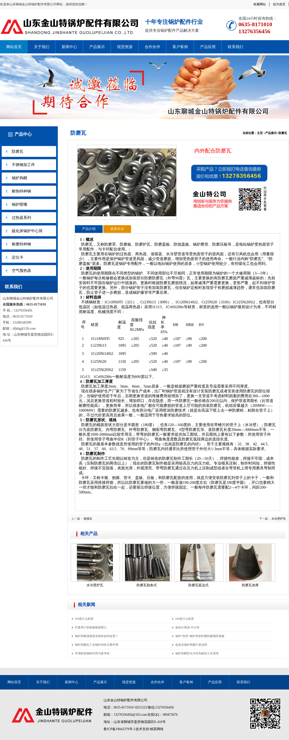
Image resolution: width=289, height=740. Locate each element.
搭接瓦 (88, 518)
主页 (260, 133)
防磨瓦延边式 (198, 585)
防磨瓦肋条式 (147, 585)
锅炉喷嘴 (19, 204)
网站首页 (14, 47)
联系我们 (235, 47)
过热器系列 (21, 218)
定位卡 (17, 257)
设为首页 (279, 4)
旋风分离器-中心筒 (187, 627)
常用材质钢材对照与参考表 (92, 653)
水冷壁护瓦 (278, 518)
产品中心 (23, 134)
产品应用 (208, 47)
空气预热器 (21, 270)
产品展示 (97, 47)
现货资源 (124, 47)
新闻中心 (69, 47)
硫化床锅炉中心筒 (27, 231)
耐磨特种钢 (21, 244)
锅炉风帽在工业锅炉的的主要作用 (96, 644)
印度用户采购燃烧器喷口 (91, 627)
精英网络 (157, 729)
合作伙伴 (152, 47)
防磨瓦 (17, 151)
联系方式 (117, 229)
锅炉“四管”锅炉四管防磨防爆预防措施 (199, 636)
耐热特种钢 (21, 191)
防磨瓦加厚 (250, 585)
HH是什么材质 (84, 618)
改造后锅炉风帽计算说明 (191, 644)
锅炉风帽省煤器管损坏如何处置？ (96, 636)
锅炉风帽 (19, 178)
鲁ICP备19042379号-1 (119, 729)
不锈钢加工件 (23, 165)
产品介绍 (89, 229)
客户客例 (180, 47)
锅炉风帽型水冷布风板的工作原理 (197, 653)
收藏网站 (259, 4)
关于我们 (41, 47)
